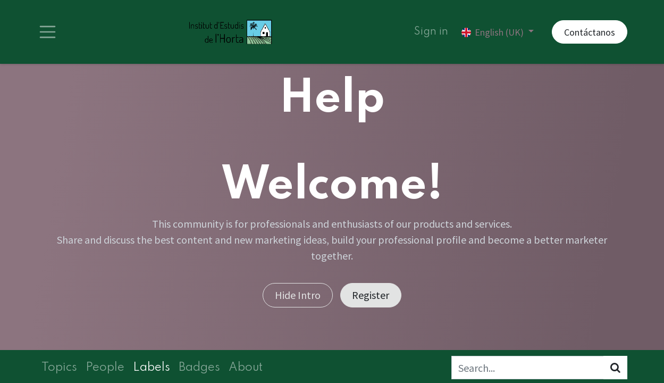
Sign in (431, 32)
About (246, 367)
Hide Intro (298, 295)
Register (370, 295)
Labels (151, 367)
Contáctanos (589, 32)
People (105, 367)
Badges (199, 367)
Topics (59, 367)
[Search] (615, 367)
